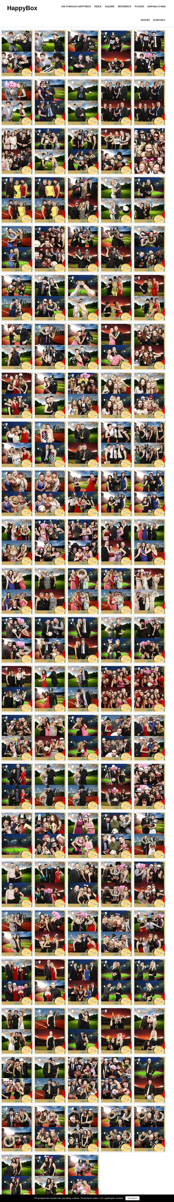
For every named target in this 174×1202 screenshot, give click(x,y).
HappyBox (22, 8)
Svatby (145, 20)
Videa (97, 6)
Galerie (110, 6)
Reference (124, 6)
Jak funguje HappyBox (76, 6)
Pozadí (139, 6)
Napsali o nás (156, 6)
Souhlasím (132, 1198)
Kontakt (159, 20)
